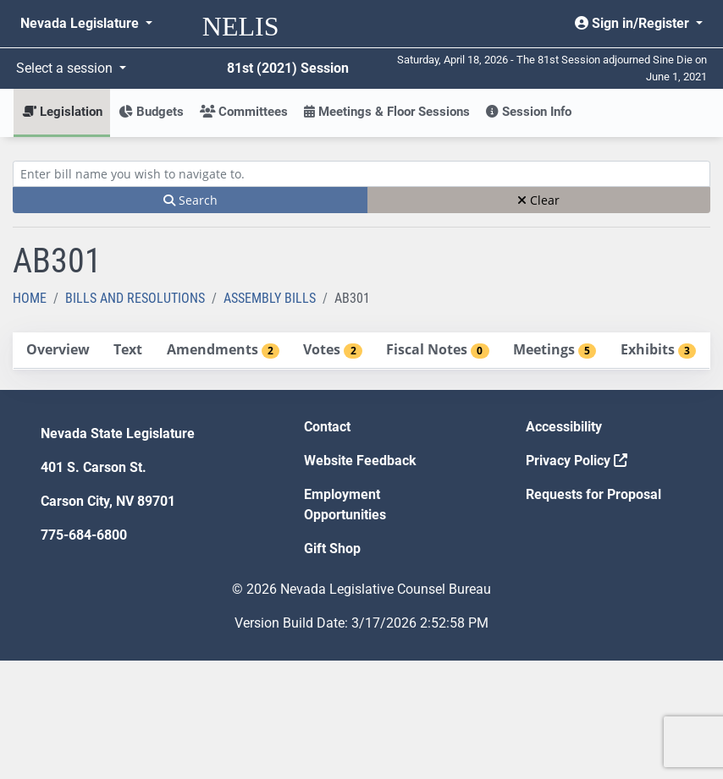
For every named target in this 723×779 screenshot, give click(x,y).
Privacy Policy (576, 461)
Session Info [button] (528, 111)
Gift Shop (332, 548)
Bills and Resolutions (135, 298)
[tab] (58, 350)
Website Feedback (360, 461)
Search (190, 200)
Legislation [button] (62, 111)
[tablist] (361, 351)
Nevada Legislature (81, 23)
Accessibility (564, 427)
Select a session (66, 68)
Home (30, 298)
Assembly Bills (270, 298)
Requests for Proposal (593, 494)
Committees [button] (244, 111)
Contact (327, 427)
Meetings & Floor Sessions (387, 111)
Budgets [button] (151, 111)
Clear (538, 200)
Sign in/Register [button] (634, 23)
